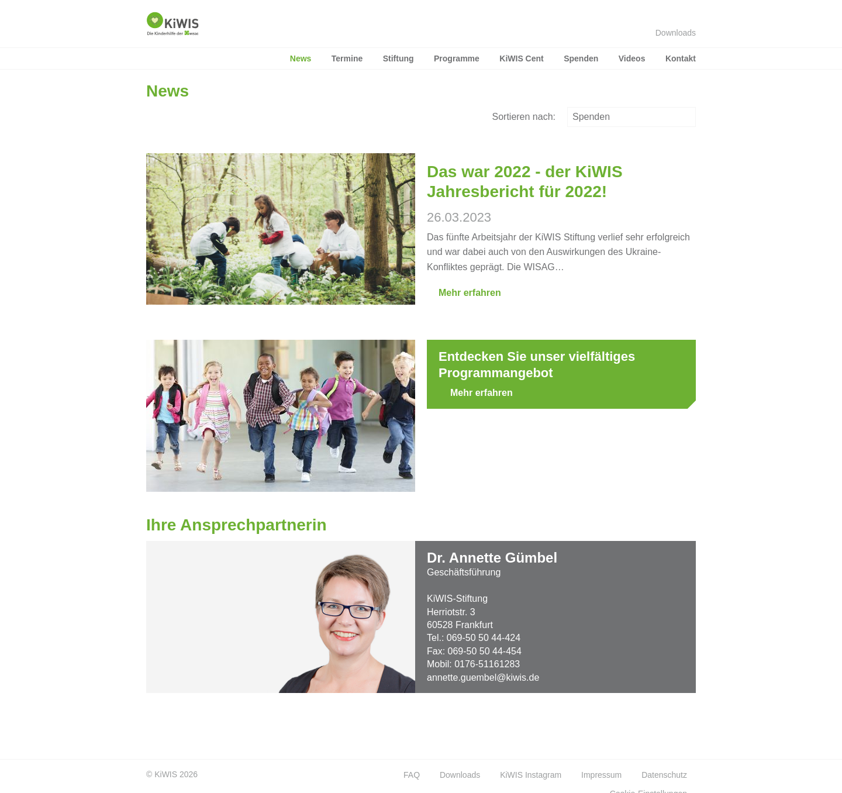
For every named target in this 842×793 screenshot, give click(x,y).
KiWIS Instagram (530, 775)
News (301, 58)
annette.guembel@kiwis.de (483, 677)
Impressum (601, 775)
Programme (456, 58)
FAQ (411, 775)
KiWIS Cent (521, 58)
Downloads (670, 32)
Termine (347, 58)
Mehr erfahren (464, 293)
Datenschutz (664, 775)
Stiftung (398, 58)
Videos (632, 58)
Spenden (581, 58)
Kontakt (680, 58)
